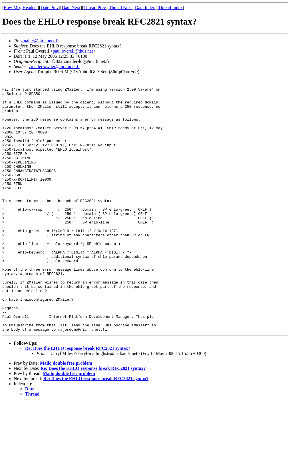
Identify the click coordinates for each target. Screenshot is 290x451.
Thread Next (120, 7)
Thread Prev (94, 7)
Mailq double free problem (66, 412)
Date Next (71, 7)
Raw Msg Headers (20, 7)
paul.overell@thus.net (73, 51)
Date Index (145, 7)
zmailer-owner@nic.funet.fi (54, 66)
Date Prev (50, 7)
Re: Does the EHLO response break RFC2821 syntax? (77, 398)
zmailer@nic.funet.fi (40, 40)
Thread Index (170, 7)
